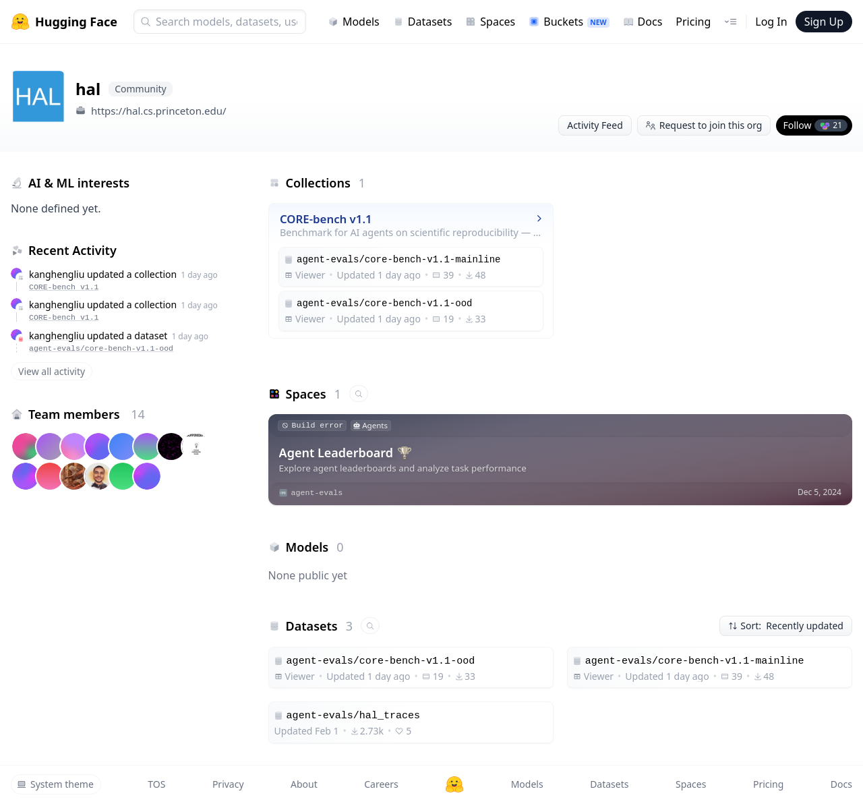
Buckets (569, 21)
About (304, 784)
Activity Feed (595, 125)
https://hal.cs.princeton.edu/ (159, 110)
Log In (771, 21)
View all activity (51, 371)
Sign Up (823, 21)
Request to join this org (704, 125)
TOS (156, 784)
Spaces (490, 21)
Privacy (228, 784)
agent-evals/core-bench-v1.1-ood (101, 348)
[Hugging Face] (454, 784)
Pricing (693, 21)
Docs (643, 21)
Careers (381, 784)
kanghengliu (56, 274)
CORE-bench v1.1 (64, 287)
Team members (86, 414)
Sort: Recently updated (785, 625)
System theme (55, 784)
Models (354, 21)
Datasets (422, 21)
